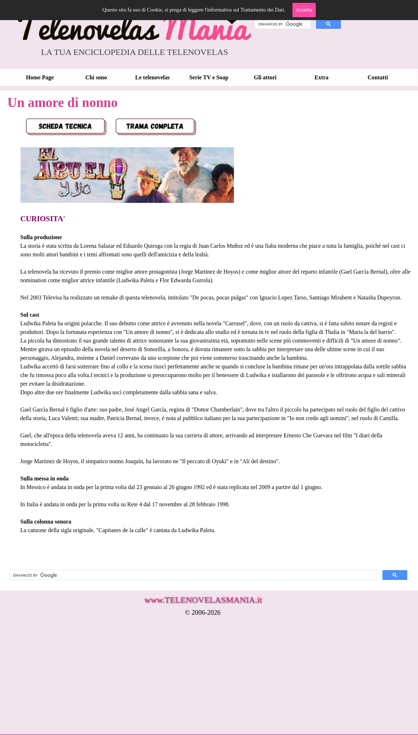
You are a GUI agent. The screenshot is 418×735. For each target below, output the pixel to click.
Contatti (378, 77)
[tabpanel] (208, 337)
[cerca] (282, 24)
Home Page (40, 77)
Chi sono (96, 77)
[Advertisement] (181, 680)
